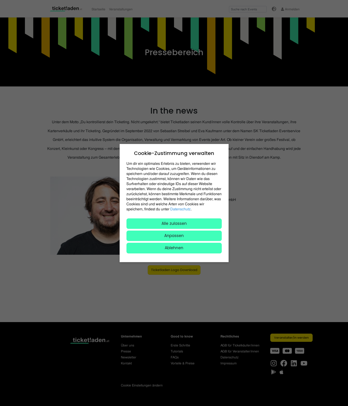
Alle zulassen (174, 223)
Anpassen (174, 235)
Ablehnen (174, 248)
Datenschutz (180, 209)
